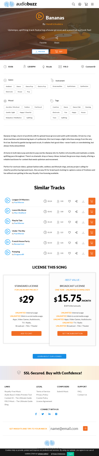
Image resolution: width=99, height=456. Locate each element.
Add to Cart (26, 333)
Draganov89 (19, 254)
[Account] (80, 4)
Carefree (56, 107)
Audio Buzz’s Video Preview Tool (18, 394)
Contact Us (82, 394)
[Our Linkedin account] (49, 414)
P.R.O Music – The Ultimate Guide (18, 401)
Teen (54, 118)
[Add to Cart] (91, 201)
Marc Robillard (20, 213)
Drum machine (57, 86)
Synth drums (71, 86)
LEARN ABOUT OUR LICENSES (49, 356)
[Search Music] (74, 4)
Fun (65, 112)
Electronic (9, 92)
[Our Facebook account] (36, 414)
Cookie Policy (42, 398)
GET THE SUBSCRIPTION (72, 333)
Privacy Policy (42, 394)
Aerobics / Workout (12, 107)
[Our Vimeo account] (56, 414)
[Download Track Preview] (83, 201)
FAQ (79, 391)
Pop (28, 92)
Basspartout (19, 244)
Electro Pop (42, 86)
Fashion (27, 107)
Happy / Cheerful (25, 112)
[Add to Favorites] (43, 40)
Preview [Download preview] (40, 51)
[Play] (39, 16)
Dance (19, 86)
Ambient (9, 86)
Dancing (88, 107)
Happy (74, 112)
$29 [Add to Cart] (58, 51)
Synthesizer (84, 86)
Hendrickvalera (54, 23)
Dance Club (76, 107)
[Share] (57, 40)
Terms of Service (43, 391)
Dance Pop (29, 86)
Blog (7, 404)
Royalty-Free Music (13, 391)
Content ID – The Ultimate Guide (18, 398)
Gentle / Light (10, 112)
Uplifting (29, 118)
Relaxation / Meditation (14, 118)
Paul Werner (19, 202)
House (20, 92)
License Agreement (44, 401)
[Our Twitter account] (42, 414)
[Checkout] (86, 4)
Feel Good (38, 107)
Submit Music (62, 391)
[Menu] (92, 4)
